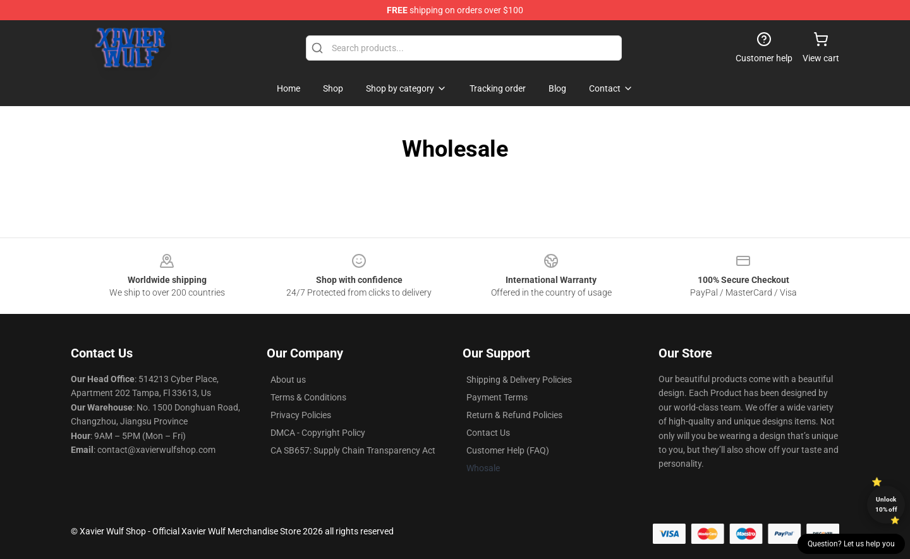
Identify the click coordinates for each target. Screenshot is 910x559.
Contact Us (488, 433)
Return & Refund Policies (514, 415)
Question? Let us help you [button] (851, 543)
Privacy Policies (300, 415)
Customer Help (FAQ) (507, 450)
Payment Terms (497, 397)
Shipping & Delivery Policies (519, 380)
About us (288, 380)
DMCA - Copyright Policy (317, 433)
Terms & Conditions (308, 397)
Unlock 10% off (886, 504)
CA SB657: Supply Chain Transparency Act (352, 450)
